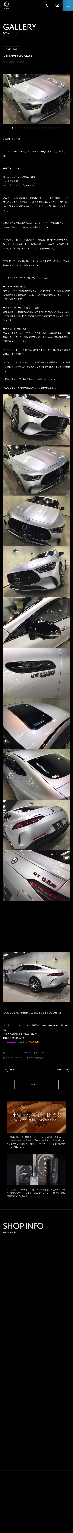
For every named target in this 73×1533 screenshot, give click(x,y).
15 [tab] (54, 128)
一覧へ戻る (36, 1084)
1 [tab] (12, 128)
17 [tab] (60, 128)
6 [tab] (27, 128)
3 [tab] (18, 128)
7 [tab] (30, 128)
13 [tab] (48, 128)
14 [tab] (51, 128)
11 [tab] (42, 128)
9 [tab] (36, 128)
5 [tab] (24, 128)
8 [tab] (33, 128)
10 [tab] (39, 128)
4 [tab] (21, 128)
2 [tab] (15, 128)
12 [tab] (45, 128)
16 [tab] (57, 128)
